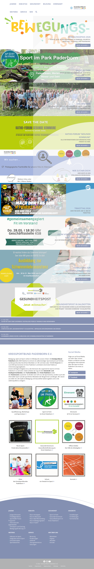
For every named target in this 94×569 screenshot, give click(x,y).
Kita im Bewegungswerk (37, 521)
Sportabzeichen (15, 542)
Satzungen (33, 544)
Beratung (33, 536)
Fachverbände (74, 519)
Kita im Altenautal (35, 517)
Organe (52, 538)
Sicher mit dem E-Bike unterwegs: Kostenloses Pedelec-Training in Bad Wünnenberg (28, 321)
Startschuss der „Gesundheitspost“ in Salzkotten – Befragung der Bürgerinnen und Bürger (31, 329)
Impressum (38, 566)
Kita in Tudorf (34, 523)
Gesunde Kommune (56, 517)
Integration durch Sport (17, 538)
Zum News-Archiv (8, 342)
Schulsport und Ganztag (17, 527)
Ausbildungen (74, 515)
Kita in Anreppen (35, 515)
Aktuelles (52, 540)
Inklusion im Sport (15, 536)
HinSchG (63, 566)
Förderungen (34, 538)
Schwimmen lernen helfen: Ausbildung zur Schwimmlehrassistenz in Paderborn (27, 336)
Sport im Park (54, 515)
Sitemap (55, 566)
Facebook (74, 377)
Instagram (74, 372)
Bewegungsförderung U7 (17, 529)
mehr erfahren (81, 44)
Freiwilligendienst (15, 517)
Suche (30, 566)
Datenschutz (47, 566)
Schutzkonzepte (15, 540)
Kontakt (52, 542)
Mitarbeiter (53, 536)
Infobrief (32, 540)
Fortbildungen (74, 517)
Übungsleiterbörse (36, 542)
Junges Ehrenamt (15, 515)
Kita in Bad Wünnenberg (37, 519)
